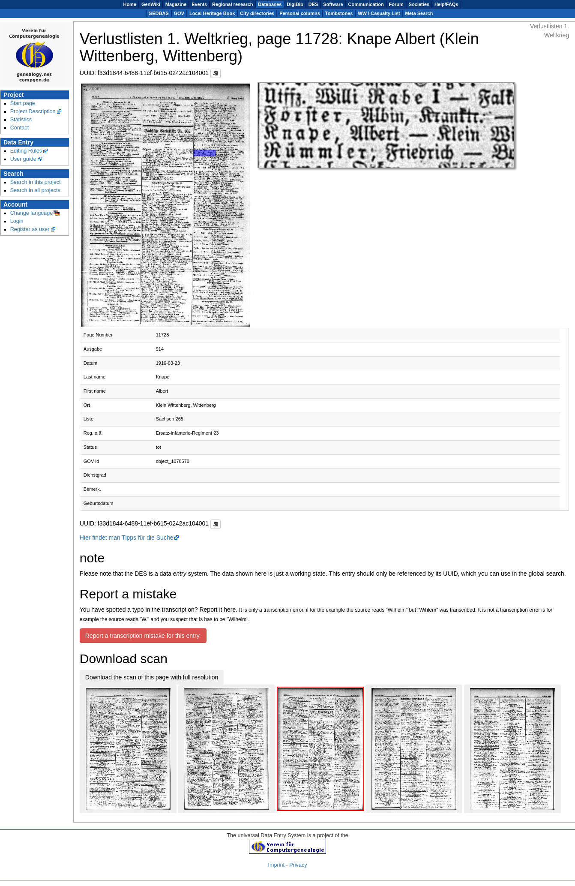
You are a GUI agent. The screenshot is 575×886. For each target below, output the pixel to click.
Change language (31, 213)
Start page (22, 103)
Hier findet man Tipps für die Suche (127, 537)
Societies (419, 4)
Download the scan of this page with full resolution (152, 677)
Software (333, 4)
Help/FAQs (446, 4)
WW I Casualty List (379, 13)
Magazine (176, 4)
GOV (179, 13)
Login (17, 221)
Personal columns (299, 13)
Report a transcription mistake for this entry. (143, 635)
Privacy (298, 865)
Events (199, 4)
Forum (396, 4)
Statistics (21, 120)
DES (313, 4)
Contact (19, 128)
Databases (270, 4)
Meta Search (419, 13)
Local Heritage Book (212, 13)
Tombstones (339, 13)
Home (129, 4)
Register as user (30, 229)
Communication (366, 4)
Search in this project (35, 182)
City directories (257, 13)
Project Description (33, 111)
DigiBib (295, 4)
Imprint (276, 865)
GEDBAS (159, 13)
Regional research (232, 4)
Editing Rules (26, 151)
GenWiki (150, 4)
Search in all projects (35, 190)
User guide (23, 159)
